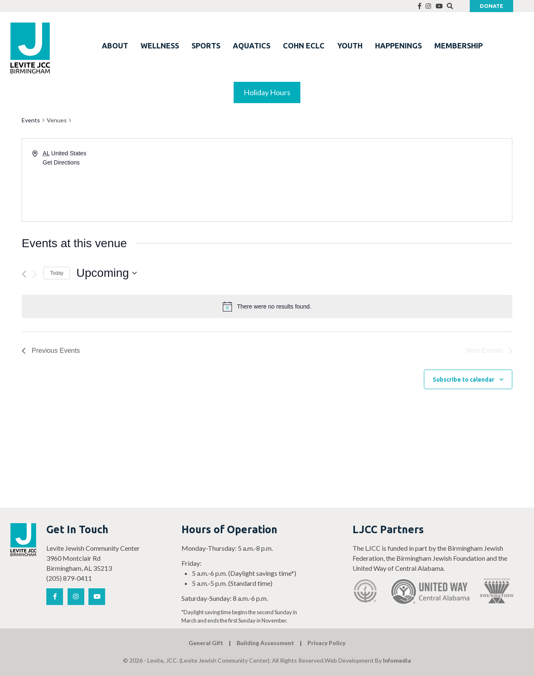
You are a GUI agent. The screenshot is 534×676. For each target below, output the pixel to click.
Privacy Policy (326, 642)
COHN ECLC (304, 45)
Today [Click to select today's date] (56, 273)
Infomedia (397, 660)
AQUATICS (251, 45)
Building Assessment (265, 642)
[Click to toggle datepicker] (106, 273)
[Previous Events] (24, 274)
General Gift (206, 642)
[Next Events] (35, 274)
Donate (491, 6)
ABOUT (115, 45)
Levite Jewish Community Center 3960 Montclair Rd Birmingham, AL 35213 (93, 558)
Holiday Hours (267, 92)
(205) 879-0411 (69, 578)
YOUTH (350, 45)
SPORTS (205, 45)
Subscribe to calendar (463, 379)
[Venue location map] (389, 180)
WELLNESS (160, 45)
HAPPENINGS (398, 45)
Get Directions (61, 162)
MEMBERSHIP (458, 45)
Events (31, 120)
